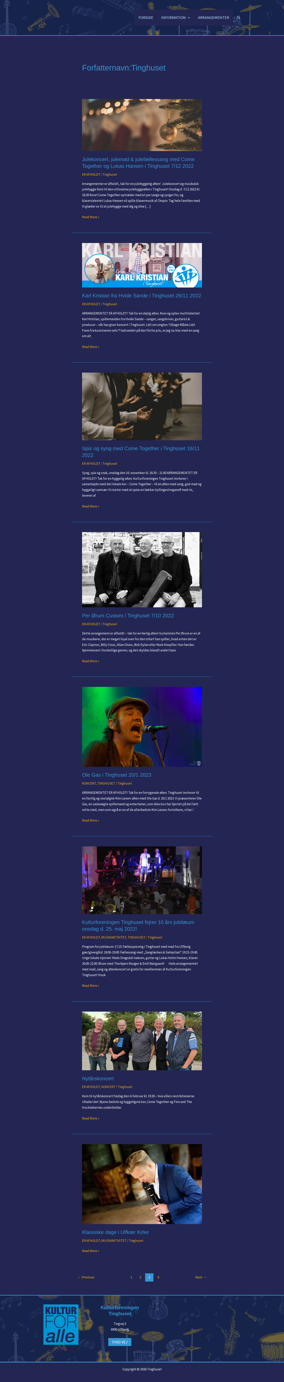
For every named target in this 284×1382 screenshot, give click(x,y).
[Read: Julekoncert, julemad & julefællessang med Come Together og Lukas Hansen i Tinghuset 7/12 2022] (142, 125)
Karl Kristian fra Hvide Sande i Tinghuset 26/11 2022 (141, 296)
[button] (188, 18)
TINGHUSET (106, 783)
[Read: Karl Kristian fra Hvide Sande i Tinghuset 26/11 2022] (142, 265)
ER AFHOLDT (91, 174)
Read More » (90, 216)
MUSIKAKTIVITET (113, 937)
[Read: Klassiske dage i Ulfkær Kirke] (142, 1184)
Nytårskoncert (98, 1078)
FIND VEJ (119, 1341)
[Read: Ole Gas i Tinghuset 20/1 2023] (142, 726)
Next (201, 1277)
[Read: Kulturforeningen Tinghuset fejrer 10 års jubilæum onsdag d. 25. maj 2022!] (142, 880)
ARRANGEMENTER (213, 17)
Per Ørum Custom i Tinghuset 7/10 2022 (128, 616)
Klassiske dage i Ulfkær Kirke (115, 1232)
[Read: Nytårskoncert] (142, 1041)
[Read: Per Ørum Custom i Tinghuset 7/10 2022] (142, 569)
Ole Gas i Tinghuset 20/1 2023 (116, 775)
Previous (85, 1277)
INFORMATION (175, 18)
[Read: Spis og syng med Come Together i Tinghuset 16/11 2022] (142, 406)
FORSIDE (145, 17)
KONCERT (89, 783)
